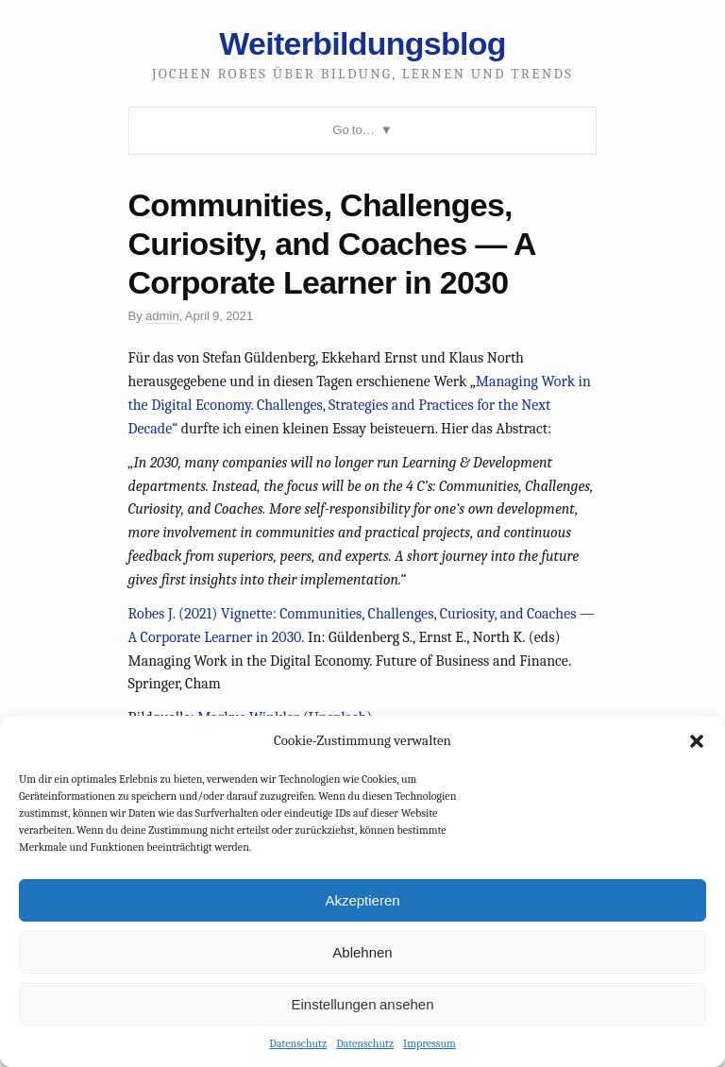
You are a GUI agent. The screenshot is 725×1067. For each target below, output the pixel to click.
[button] (696, 741)
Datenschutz (298, 1043)
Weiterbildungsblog (362, 43)
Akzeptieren (362, 900)
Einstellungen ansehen (362, 1004)
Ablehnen (362, 952)
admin (162, 316)
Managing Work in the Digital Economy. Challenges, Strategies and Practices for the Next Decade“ (359, 405)
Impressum (429, 1043)
